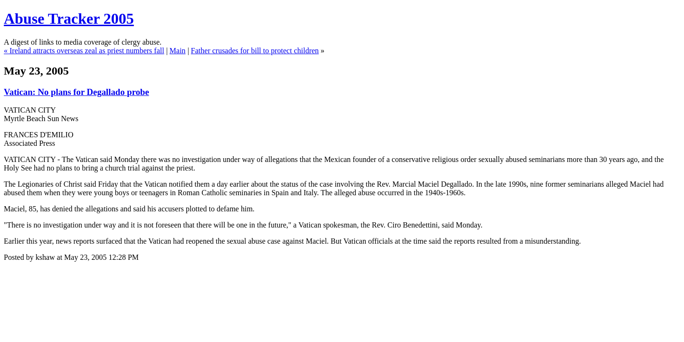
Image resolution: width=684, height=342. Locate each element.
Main (178, 51)
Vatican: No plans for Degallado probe (76, 92)
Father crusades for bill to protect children (255, 51)
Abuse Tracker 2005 (69, 18)
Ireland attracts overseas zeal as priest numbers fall (87, 51)
